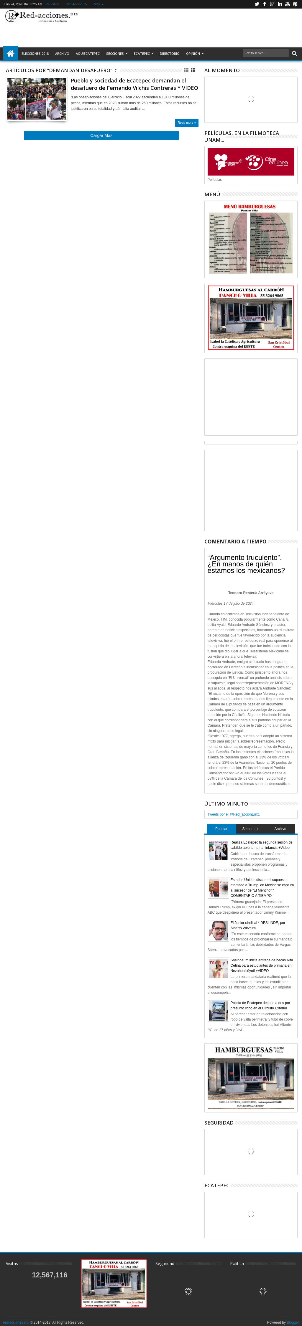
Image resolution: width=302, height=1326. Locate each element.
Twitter (257, 4)
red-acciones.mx (16, 1322)
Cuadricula (186, 70)
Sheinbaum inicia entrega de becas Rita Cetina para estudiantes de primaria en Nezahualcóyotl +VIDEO (262, 965)
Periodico (52, 4)
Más (97, 4)
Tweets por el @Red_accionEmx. (234, 814)
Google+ (272, 4)
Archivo (62, 53)
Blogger (293, 1322)
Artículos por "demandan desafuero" (59, 70)
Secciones (115, 53)
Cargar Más (101, 135)
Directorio (170, 53)
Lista (193, 70)
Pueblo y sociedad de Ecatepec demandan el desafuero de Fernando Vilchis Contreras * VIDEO (134, 84)
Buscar (294, 53)
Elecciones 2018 (35, 53)
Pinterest (295, 4)
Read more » (187, 122)
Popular (221, 829)
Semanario (250, 829)
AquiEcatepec (88, 53)
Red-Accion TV (76, 4)
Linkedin (280, 4)
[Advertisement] (187, 27)
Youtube (287, 4)
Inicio (10, 53)
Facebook (264, 4)
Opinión (193, 53)
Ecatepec (142, 53)
